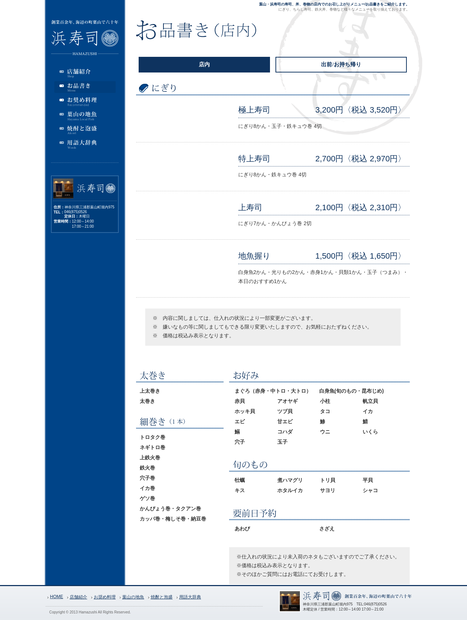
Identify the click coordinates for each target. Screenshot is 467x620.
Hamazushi (88, 612)
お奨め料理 (105, 597)
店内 (204, 64)
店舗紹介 (78, 597)
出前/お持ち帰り (341, 64)
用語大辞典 (190, 597)
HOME (56, 596)
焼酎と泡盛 (162, 597)
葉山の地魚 (133, 597)
